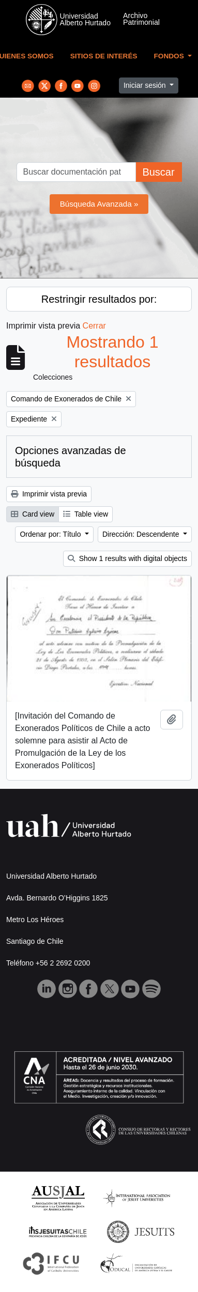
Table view (85, 514)
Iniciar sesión (146, 85)
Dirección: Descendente (141, 534)
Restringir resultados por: (99, 299)
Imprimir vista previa (49, 494)
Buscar (158, 172)
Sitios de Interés (104, 56)
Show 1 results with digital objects (127, 558)
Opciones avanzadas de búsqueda (70, 457)
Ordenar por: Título (51, 534)
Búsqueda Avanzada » (99, 203)
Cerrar (94, 325)
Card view (32, 514)
